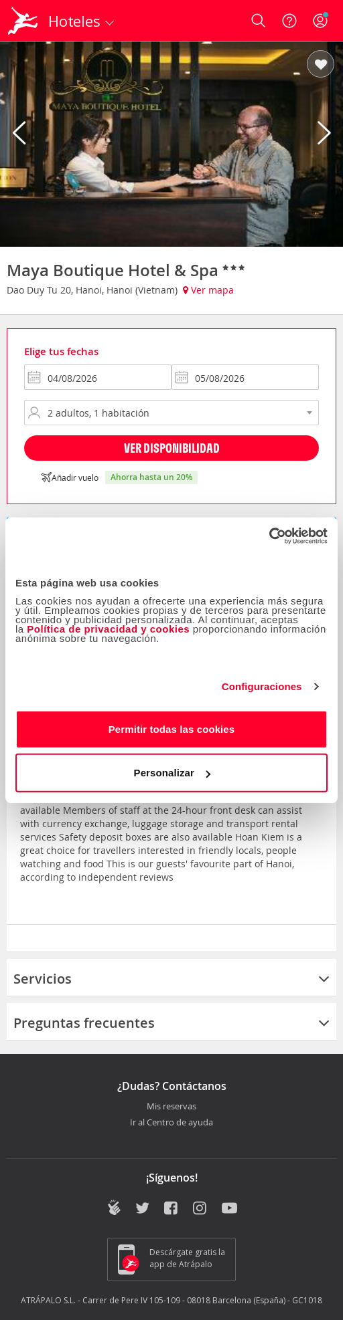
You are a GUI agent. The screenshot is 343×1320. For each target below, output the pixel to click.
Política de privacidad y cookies (108, 628)
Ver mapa (208, 290)
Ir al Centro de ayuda (171, 1122)
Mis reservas (171, 1106)
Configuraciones (262, 686)
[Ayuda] (289, 21)
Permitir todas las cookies (172, 728)
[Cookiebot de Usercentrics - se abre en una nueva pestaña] (269, 535)
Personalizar (172, 772)
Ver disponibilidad (172, 447)
